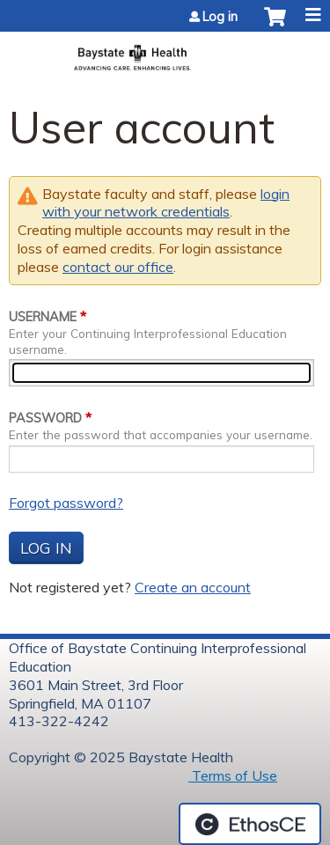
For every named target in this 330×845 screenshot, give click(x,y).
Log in (220, 17)
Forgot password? (66, 502)
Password (45, 418)
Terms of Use (232, 775)
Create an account (193, 587)
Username (43, 317)
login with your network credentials (166, 203)
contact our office (117, 267)
